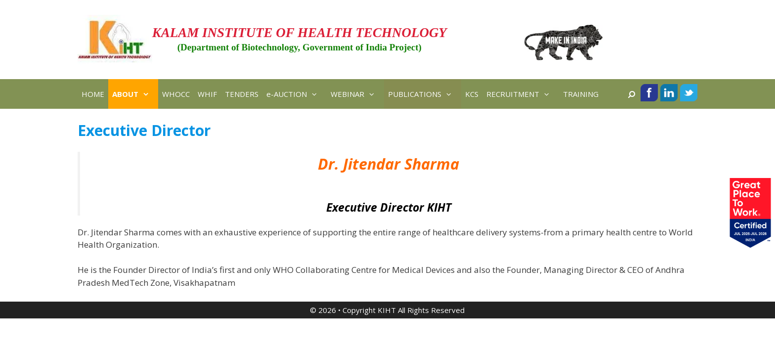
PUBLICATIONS (424, 94)
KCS (471, 94)
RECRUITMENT (522, 94)
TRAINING (581, 94)
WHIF (207, 94)
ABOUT (135, 94)
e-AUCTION (296, 94)
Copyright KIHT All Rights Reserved (404, 310)
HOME (93, 94)
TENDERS (241, 94)
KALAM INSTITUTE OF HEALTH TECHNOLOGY (299, 32)
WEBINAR (357, 94)
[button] (148, 94)
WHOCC (176, 94)
